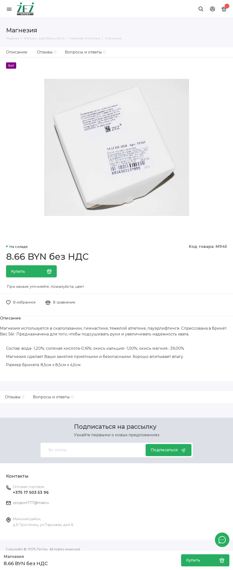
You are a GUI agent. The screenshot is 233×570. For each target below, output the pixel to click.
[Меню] (9, 9)
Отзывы (46, 52)
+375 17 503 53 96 (31, 492)
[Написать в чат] (222, 540)
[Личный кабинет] (212, 9)
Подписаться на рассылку (115, 427)
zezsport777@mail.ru (31, 503)
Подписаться (168, 450)
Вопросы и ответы (85, 52)
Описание (16, 52)
